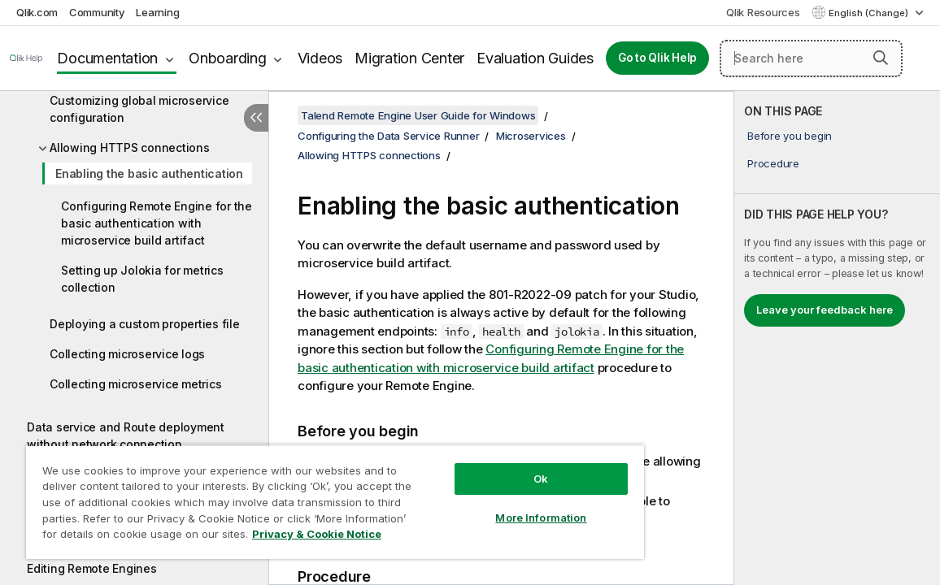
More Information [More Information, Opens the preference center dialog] (479, 505)
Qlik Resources (763, 12)
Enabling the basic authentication (149, 173)
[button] (880, 58)
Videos (320, 58)
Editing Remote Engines (92, 568)
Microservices (531, 135)
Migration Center (409, 58)
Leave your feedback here (824, 309)
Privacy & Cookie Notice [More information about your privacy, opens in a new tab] (157, 537)
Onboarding (228, 58)
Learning (157, 12)
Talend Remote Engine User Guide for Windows (418, 115)
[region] (298, 495)
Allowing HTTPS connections (130, 147)
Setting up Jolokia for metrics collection (142, 278)
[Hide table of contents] (256, 118)
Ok (479, 466)
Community (97, 12)
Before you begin (789, 135)
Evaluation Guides (535, 58)
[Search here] (811, 58)
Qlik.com (37, 12)
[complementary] (837, 338)
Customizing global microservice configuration (139, 108)
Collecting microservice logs (127, 354)
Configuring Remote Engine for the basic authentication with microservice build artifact (156, 223)
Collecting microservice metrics (135, 384)
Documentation (107, 58)
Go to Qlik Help (657, 57)
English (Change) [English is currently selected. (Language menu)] (870, 13)
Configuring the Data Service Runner (388, 135)
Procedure (773, 163)
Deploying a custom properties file (145, 324)
